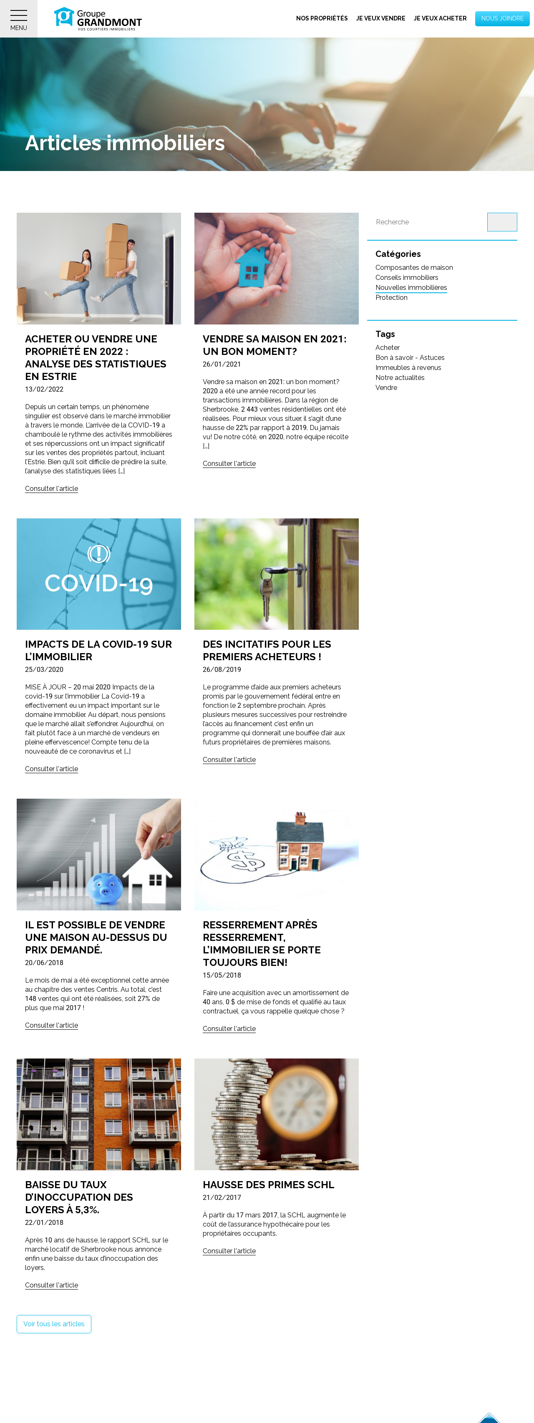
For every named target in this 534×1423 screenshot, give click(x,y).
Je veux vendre (381, 18)
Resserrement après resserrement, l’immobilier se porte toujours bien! (262, 943)
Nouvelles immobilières (411, 288)
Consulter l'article (51, 489)
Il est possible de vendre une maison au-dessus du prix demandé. (96, 937)
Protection (391, 298)
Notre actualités (400, 378)
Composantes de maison (414, 268)
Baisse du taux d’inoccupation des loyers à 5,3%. (79, 1197)
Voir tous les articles (54, 1324)
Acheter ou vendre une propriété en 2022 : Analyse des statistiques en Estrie (95, 357)
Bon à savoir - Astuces (410, 358)
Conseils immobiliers (406, 278)
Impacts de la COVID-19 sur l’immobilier (98, 650)
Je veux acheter (440, 18)
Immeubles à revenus (408, 368)
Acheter (387, 348)
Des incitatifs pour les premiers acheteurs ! (267, 650)
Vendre (386, 388)
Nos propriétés (322, 18)
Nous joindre (502, 18)
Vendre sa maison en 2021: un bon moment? (275, 345)
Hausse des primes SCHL (269, 1185)
